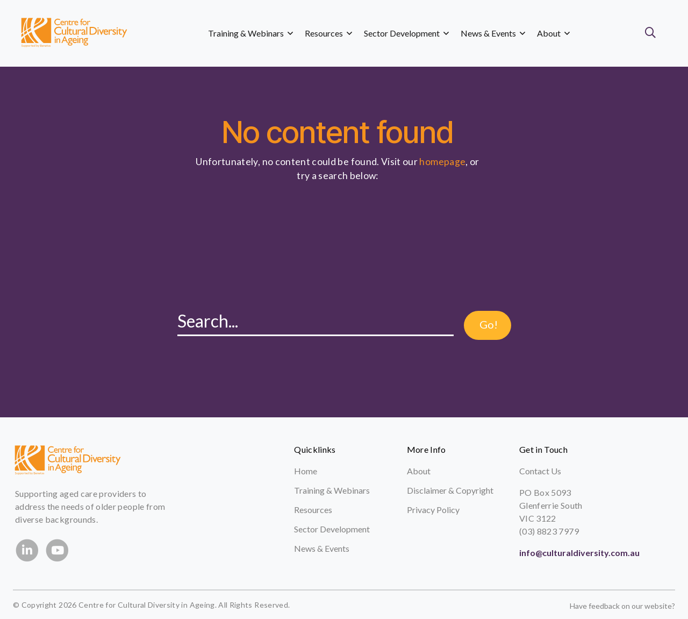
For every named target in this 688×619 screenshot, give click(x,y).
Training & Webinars (332, 490)
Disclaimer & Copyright (450, 490)
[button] (652, 33)
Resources (313, 509)
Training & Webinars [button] (250, 33)
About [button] (553, 33)
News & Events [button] (493, 33)
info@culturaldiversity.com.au (579, 552)
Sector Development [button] (406, 33)
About (419, 471)
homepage (442, 161)
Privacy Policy (433, 509)
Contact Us (540, 471)
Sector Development (332, 529)
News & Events (321, 548)
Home (305, 471)
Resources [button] (328, 33)
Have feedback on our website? (622, 605)
